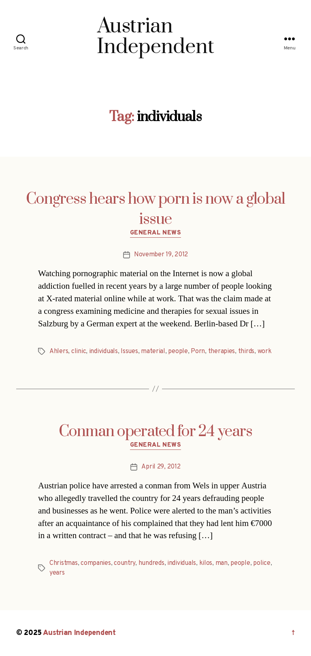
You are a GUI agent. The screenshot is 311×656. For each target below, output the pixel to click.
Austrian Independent (79, 633)
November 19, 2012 (161, 255)
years (57, 573)
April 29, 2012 (160, 467)
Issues (129, 351)
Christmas (63, 563)
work (265, 351)
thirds (246, 351)
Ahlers (58, 351)
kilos (206, 563)
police (261, 563)
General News (155, 233)
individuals (103, 351)
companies (96, 563)
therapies (221, 351)
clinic (78, 351)
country (124, 563)
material (153, 351)
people (177, 351)
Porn (198, 351)
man (221, 563)
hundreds (151, 563)
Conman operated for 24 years (155, 431)
